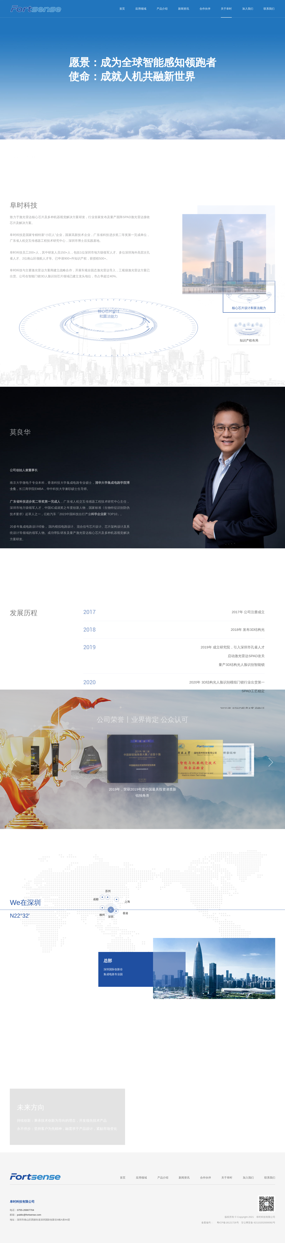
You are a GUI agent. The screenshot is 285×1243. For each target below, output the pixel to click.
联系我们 (269, 8)
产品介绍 (162, 8)
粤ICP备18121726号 (228, 1222)
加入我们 (247, 8)
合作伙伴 (205, 8)
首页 (122, 8)
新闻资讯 (183, 8)
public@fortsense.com (29, 1214)
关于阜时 (226, 8)
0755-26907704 (25, 1210)
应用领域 (140, 8)
